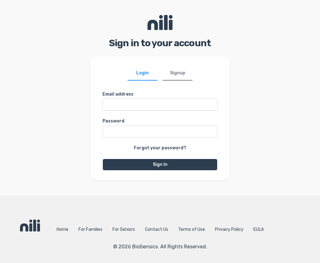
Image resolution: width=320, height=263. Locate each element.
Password (113, 121)
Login (142, 73)
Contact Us (156, 229)
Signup (177, 73)
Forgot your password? (160, 148)
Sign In (160, 164)
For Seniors (123, 229)
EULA (258, 229)
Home (62, 229)
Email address (117, 94)
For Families (90, 229)
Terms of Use (191, 229)
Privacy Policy (229, 229)
